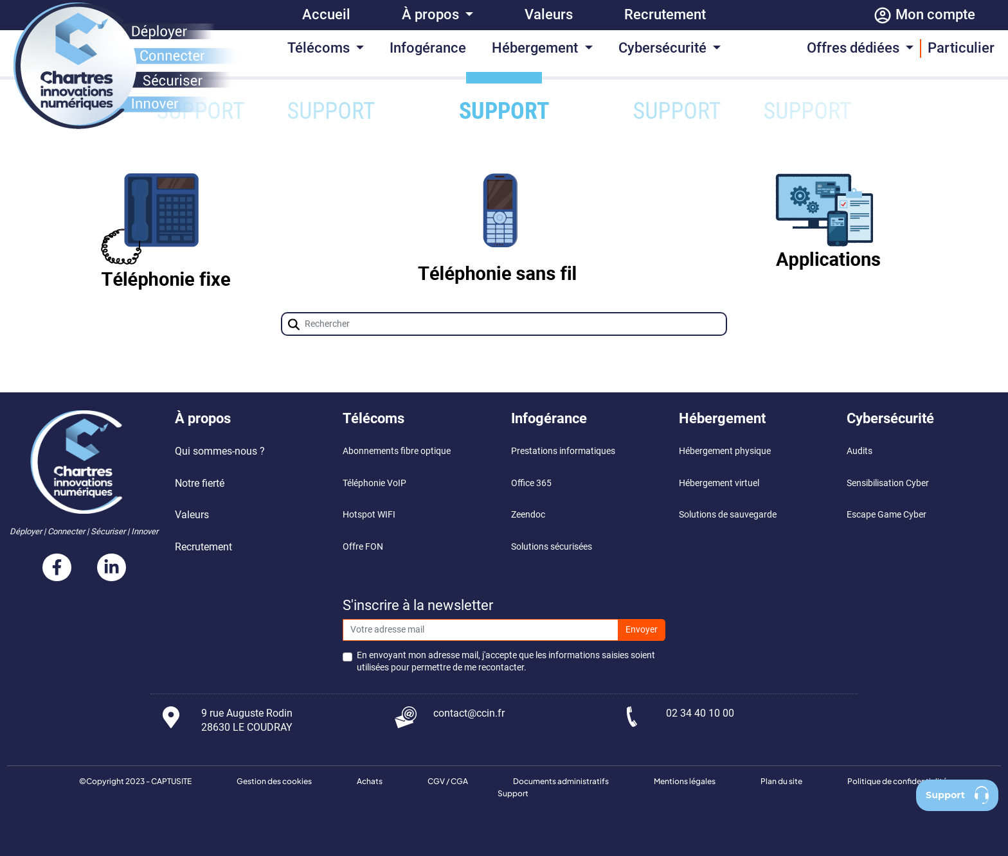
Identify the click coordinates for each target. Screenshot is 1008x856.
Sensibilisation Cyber (888, 483)
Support (513, 793)
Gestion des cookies (274, 781)
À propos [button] (432, 14)
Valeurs (549, 14)
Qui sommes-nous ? (220, 451)
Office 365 (532, 483)
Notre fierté (199, 483)
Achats (369, 781)
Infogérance (428, 48)
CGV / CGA (448, 781)
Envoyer (642, 629)
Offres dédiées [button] (855, 48)
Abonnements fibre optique (397, 451)
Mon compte (924, 15)
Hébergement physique (725, 451)
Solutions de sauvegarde (728, 514)
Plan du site (781, 781)
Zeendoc (528, 514)
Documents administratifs (561, 781)
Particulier (961, 48)
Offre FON (363, 546)
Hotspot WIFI (369, 514)
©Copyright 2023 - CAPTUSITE (135, 781)
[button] (293, 324)
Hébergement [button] (536, 48)
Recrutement (665, 14)
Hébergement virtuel (719, 483)
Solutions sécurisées (551, 546)
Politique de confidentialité (897, 781)
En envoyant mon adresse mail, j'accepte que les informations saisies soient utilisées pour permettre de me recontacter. (506, 661)
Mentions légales (685, 781)
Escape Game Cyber (886, 514)
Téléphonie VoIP (374, 483)
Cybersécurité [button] (664, 48)
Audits (859, 451)
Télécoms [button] (320, 48)
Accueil (326, 14)
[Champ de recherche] (504, 323)
